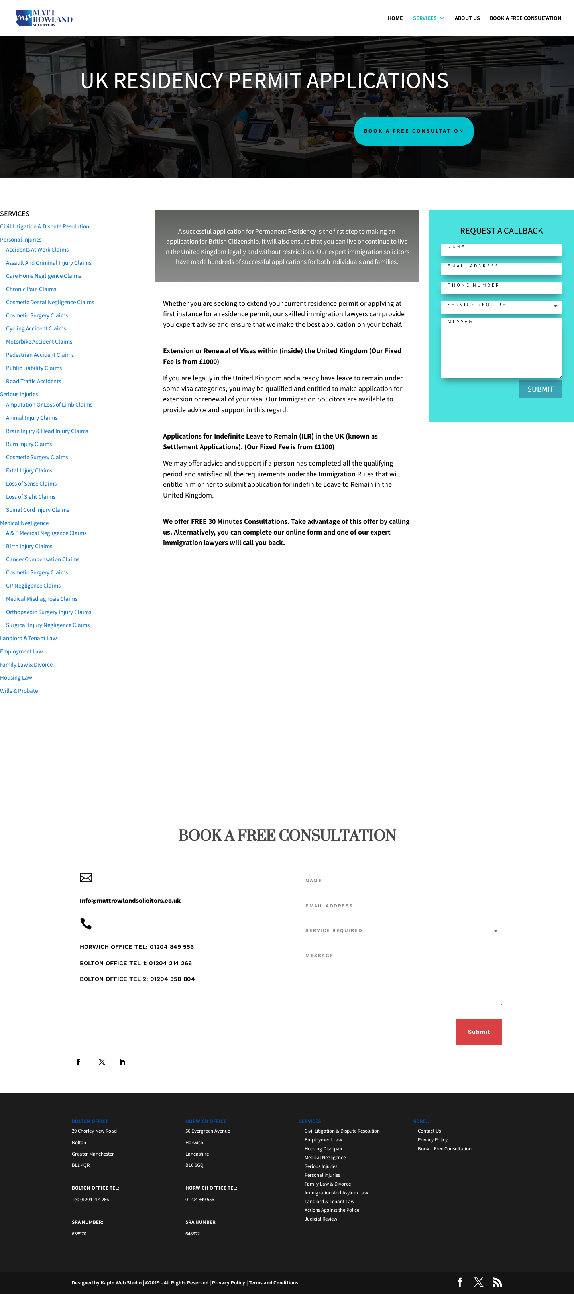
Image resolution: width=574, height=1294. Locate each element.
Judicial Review (321, 1218)
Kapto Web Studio (121, 1282)
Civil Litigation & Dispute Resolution (44, 226)
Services (425, 18)
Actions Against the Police (332, 1210)
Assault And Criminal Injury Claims (48, 262)
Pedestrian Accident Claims (40, 354)
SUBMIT (545, 389)
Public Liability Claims (34, 368)
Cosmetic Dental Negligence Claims (50, 302)
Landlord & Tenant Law (28, 638)
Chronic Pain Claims (31, 289)
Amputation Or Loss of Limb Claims (49, 404)
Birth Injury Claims (29, 546)
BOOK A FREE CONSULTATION (414, 130)
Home (395, 18)
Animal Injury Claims (31, 417)
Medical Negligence (24, 523)
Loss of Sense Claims (31, 483)
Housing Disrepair (324, 1148)
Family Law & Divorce (26, 664)
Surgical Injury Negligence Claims (48, 625)
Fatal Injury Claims (29, 470)
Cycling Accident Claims (36, 328)
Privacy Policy (433, 1139)
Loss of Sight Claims (30, 496)
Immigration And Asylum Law (336, 1192)
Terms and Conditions (273, 1282)
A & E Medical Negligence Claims (46, 533)
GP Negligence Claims (33, 585)
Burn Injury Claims (29, 444)
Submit (479, 1032)
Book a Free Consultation (525, 18)
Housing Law (16, 677)
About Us (467, 18)
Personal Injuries (20, 239)
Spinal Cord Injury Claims (37, 509)
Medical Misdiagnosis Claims (41, 598)
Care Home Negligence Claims (43, 275)
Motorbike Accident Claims (39, 341)
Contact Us (429, 1130)
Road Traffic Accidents (33, 381)
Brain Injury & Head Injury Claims (47, 431)
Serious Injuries (19, 394)
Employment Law (21, 651)
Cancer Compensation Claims (42, 559)
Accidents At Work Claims (37, 249)
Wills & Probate (19, 690)
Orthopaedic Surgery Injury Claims (48, 612)
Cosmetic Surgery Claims (37, 315)
